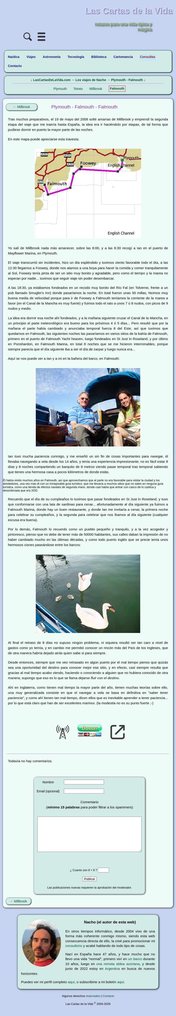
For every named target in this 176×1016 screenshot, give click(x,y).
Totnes (78, 89)
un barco (135, 966)
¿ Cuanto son (79, 877)
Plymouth (60, 89)
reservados (93, 1002)
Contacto (108, 1002)
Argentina (112, 975)
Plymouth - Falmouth (127, 80)
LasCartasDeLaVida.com (51, 80)
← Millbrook (21, 107)
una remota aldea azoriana (118, 971)
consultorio (73, 952)
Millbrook (95, 89)
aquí (71, 989)
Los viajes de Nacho (90, 80)
